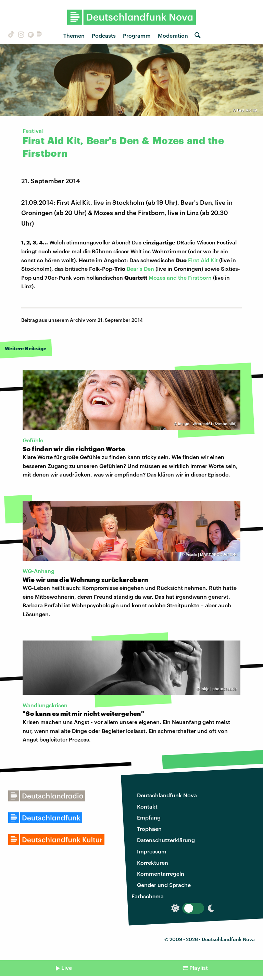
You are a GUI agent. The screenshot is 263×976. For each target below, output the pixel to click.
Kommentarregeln (160, 873)
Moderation (173, 35)
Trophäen (149, 828)
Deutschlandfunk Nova (167, 795)
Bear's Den (140, 268)
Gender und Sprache (164, 885)
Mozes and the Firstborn (180, 277)
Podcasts (104, 35)
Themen (74, 35)
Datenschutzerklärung (166, 840)
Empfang (149, 817)
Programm (137, 35)
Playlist (198, 967)
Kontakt (147, 806)
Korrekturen (152, 862)
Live (66, 967)
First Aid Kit (203, 260)
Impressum (151, 851)
